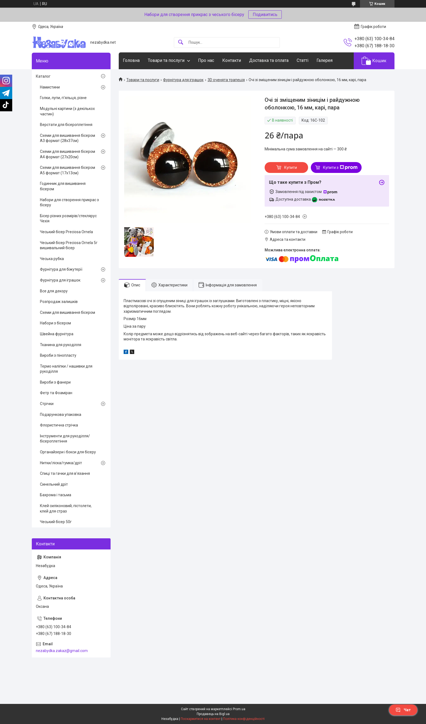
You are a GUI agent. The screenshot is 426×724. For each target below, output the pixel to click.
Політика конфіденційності (244, 719)
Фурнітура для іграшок (183, 80)
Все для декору (54, 291)
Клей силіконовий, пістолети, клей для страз (66, 508)
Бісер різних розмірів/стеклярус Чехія (68, 218)
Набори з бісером (55, 323)
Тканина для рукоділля (60, 345)
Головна (131, 60)
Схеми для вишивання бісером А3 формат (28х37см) (67, 138)
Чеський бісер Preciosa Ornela (66, 232)
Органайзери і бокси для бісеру (68, 452)
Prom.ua (239, 709)
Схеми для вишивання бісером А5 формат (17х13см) (67, 170)
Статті (302, 60)
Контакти (231, 60)
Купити (290, 167)
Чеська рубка (52, 259)
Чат (403, 709)
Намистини (50, 87)
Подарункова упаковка (60, 414)
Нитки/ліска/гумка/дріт (61, 463)
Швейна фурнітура (56, 334)
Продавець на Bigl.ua (213, 714)
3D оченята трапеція (226, 80)
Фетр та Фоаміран (56, 393)
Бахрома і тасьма (55, 495)
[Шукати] (180, 42)
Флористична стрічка (59, 425)
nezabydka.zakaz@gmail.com (62, 651)
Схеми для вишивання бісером (67, 312)
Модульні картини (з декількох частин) (67, 111)
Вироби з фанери (55, 382)
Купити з (340, 167)
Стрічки (47, 403)
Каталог (43, 76)
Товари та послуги (166, 60)
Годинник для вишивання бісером (63, 186)
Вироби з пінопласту (58, 355)
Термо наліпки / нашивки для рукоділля (66, 369)
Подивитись (265, 14)
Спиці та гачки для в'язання (65, 473)
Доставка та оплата (269, 60)
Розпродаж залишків (59, 301)
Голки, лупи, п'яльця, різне (63, 98)
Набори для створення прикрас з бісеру (69, 202)
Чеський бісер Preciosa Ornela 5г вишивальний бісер (69, 245)
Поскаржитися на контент (201, 719)
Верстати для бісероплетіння (66, 124)
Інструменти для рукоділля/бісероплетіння (65, 439)
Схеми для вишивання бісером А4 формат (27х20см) (67, 154)
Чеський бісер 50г (56, 522)
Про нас (206, 60)
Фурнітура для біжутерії (61, 269)
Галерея (325, 60)
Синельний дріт (54, 484)
